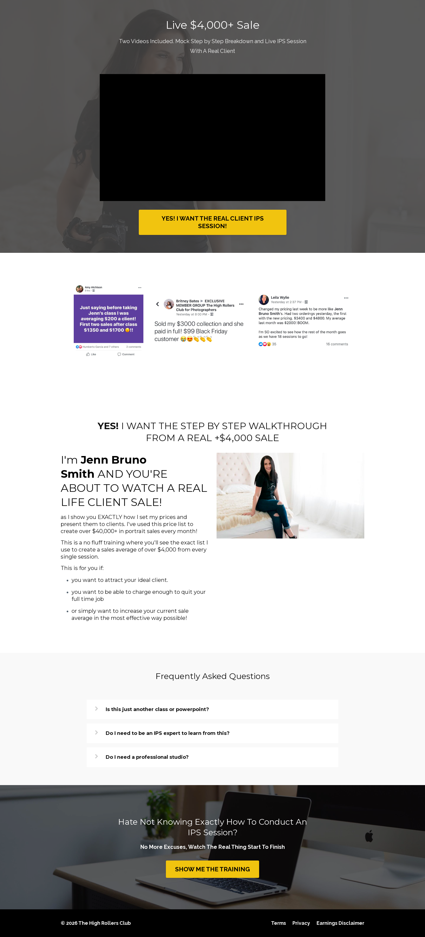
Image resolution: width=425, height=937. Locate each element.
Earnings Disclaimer (340, 923)
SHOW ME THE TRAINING (212, 869)
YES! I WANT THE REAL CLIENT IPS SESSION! (213, 222)
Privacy (301, 923)
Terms (278, 923)
